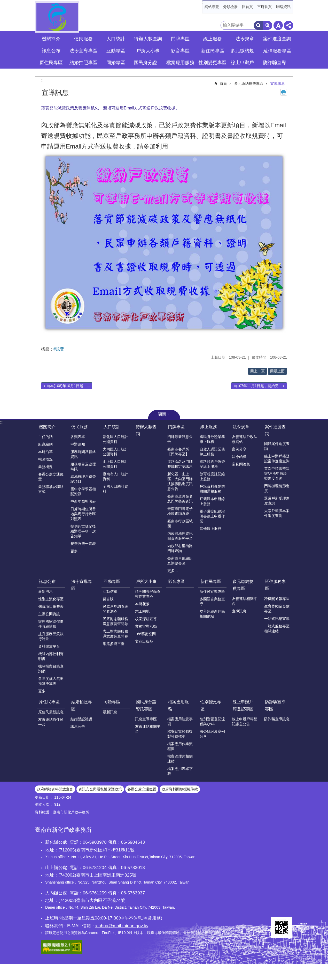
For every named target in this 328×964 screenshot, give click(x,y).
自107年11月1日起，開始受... (257, 386)
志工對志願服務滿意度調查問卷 (115, 633)
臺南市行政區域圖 (180, 523)
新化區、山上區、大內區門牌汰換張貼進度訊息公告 (180, 481)
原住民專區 (49, 702)
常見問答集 (241, 464)
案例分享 (239, 449)
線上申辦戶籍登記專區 (243, 705)
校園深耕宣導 (146, 619)
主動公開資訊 (49, 614)
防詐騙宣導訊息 (277, 719)
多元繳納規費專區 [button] (245, 50)
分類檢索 (230, 7)
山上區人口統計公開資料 (115, 464)
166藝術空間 (145, 634)
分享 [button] (288, 25)
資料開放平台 (49, 646)
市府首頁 (264, 7)
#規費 (58, 349)
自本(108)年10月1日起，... (68, 386)
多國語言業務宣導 (212, 601)
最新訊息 (110, 712)
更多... (76, 551)
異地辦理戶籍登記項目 (83, 479)
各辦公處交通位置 (51, 476)
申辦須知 (78, 444)
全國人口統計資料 (115, 488)
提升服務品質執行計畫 (51, 636)
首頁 (223, 83)
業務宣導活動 (146, 626)
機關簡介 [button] (51, 38)
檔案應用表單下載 (180, 771)
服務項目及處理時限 (83, 466)
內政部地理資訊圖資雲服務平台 (180, 535)
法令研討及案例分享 (212, 733)
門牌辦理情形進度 (277, 488)
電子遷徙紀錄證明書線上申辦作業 (212, 516)
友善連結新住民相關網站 (212, 613)
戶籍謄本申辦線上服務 (212, 501)
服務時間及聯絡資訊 (83, 454)
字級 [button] (278, 25)
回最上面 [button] (277, 371)
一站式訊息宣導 (277, 619)
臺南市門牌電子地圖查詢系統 (180, 511)
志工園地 (142, 611)
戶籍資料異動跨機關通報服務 (212, 488)
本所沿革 (45, 452)
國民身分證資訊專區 (146, 705)
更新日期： (44, 797)
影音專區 (180, 50)
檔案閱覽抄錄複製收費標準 (180, 733)
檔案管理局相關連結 (180, 758)
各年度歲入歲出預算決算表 (51, 681)
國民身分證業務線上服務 (212, 439)
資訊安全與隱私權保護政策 (100, 789)
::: (204, 2)
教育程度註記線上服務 (212, 476)
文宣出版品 (144, 641)
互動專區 (112, 581)
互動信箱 (110, 591)
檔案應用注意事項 (180, 721)
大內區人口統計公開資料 (115, 451)
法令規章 (241, 427)
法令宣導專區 (83, 50)
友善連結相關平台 (244, 601)
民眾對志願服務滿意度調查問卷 (115, 621)
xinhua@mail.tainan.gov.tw (121, 925)
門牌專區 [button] (180, 38)
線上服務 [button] (212, 38)
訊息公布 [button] (51, 50)
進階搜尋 (267, 25)
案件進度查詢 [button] (277, 38)
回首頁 (247, 7)
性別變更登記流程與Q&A (212, 721)
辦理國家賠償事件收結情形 (51, 623)
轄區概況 (45, 459)
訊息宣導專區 (146, 719)
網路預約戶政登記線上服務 (212, 464)
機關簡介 (47, 427)
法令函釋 (239, 457)
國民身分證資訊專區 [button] (148, 62)
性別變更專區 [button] (213, 62)
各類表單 (78, 437)
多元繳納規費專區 (248, 83)
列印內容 (283, 92)
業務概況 (45, 467)
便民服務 (79, 427)
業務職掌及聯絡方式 (51, 489)
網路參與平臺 (113, 644)
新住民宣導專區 (212, 591)
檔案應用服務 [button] (180, 62)
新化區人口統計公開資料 (115, 439)
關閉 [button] (162, 414)
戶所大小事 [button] (148, 50)
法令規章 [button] (245, 38)
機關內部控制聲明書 (51, 656)
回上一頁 (257, 371)
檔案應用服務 (178, 705)
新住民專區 (210, 581)
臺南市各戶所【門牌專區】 (178, 451)
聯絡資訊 (283, 7)
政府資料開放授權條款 (180, 789)
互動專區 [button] (115, 50)
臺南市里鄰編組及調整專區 (180, 560)
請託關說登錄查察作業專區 (147, 593)
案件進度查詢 (275, 430)
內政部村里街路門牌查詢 (180, 548)
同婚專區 (112, 702)
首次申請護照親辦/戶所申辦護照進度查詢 (277, 473)
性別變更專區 (210, 705)
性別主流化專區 (51, 599)
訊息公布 (47, 581)
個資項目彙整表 (51, 606)
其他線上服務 (210, 529)
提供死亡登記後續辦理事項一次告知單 (83, 531)
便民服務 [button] (83, 38)
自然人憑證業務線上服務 (212, 451)
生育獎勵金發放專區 (277, 608)
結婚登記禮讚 (81, 719)
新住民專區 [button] (212, 50)
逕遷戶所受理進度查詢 (277, 500)
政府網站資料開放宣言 (55, 789)
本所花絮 (142, 604)
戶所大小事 (146, 581)
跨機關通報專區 (277, 599)
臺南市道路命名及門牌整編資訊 (180, 498)
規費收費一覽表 (83, 544)
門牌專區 (176, 427)
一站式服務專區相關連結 (277, 628)
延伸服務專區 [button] (277, 50)
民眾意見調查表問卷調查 (115, 608)
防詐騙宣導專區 (275, 705)
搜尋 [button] (258, 25)
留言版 (108, 599)
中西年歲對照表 (83, 501)
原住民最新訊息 (51, 712)
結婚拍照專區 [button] (83, 62)
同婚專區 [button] (115, 62)
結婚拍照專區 (81, 705)
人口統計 (112, 427)
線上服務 (208, 427)
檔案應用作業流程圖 (180, 746)
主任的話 (45, 437)
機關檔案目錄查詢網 (51, 668)
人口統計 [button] (115, 38)
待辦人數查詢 (148, 38)
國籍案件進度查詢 (277, 446)
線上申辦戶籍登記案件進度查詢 (277, 458)
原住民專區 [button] (51, 62)
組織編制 (45, 444)
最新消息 (45, 591)
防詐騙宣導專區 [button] (277, 62)
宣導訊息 (277, 83)
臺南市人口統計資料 (115, 476)
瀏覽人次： (44, 804)
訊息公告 (78, 726)
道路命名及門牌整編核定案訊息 (180, 464)
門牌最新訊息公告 (180, 439)
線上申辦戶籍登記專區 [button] (245, 62)
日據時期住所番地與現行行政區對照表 (83, 514)
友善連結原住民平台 (51, 721)
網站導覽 (212, 7)
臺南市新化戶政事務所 (57, 17)
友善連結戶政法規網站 (244, 439)
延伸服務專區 (275, 585)
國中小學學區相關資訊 (83, 491)
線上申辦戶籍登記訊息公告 (244, 721)
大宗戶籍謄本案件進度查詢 (277, 513)
